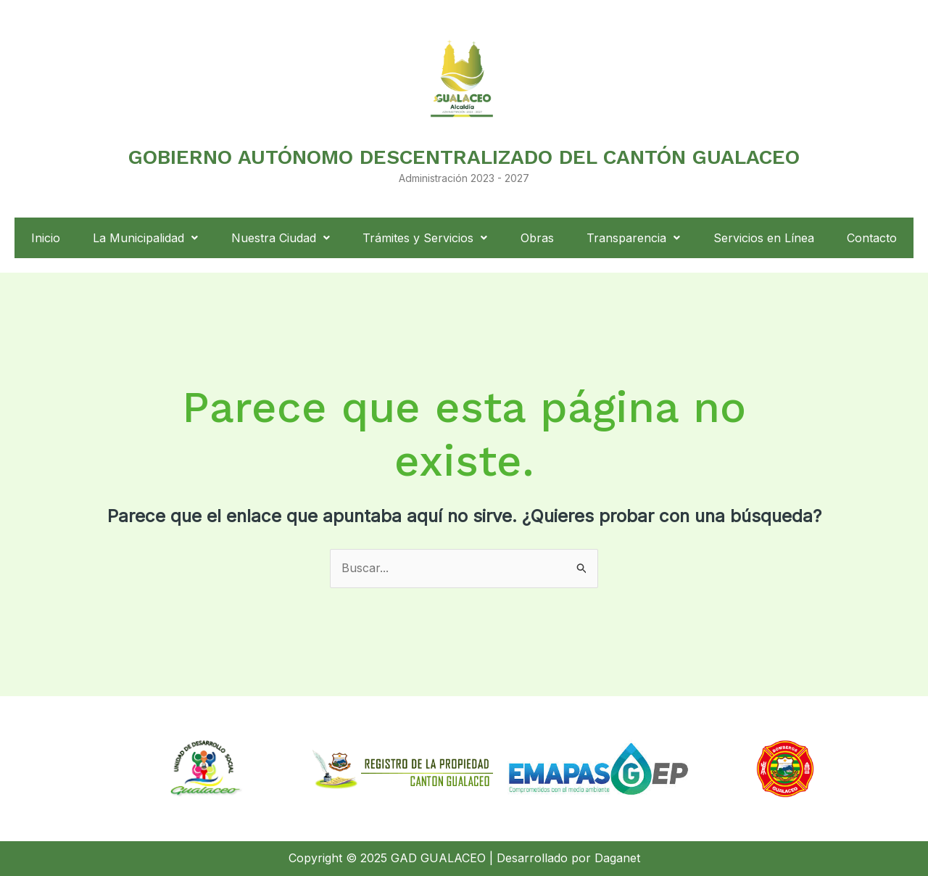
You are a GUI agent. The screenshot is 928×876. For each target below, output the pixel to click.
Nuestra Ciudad (280, 238)
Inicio (45, 238)
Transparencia (633, 238)
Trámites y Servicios (424, 238)
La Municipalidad (145, 238)
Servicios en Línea (763, 238)
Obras (537, 238)
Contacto (872, 238)
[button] (146, 238)
